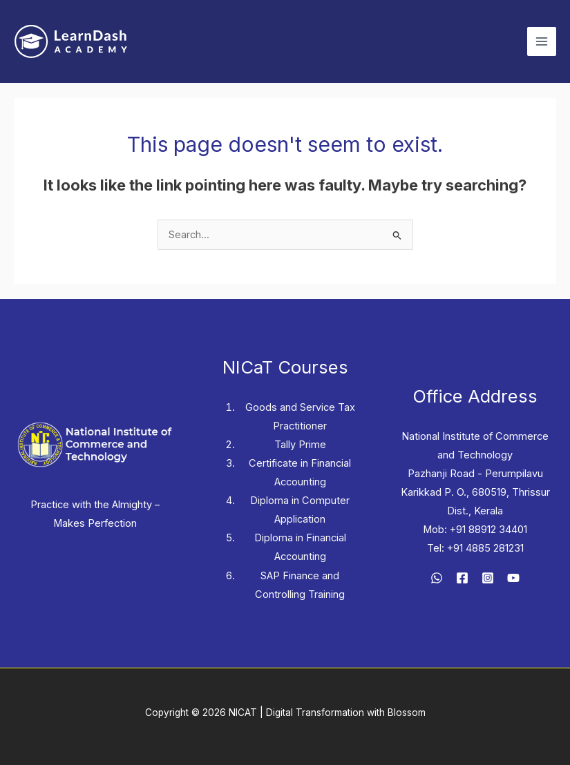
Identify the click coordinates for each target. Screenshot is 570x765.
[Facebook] (462, 577)
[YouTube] (513, 577)
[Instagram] (487, 577)
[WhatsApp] (436, 577)
